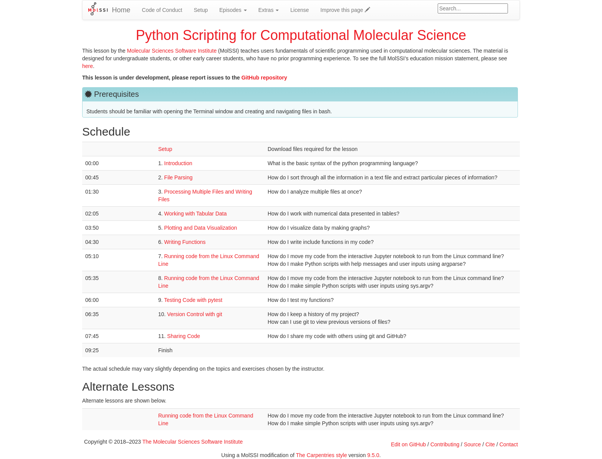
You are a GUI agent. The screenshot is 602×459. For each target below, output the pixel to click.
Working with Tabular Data (195, 213)
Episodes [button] (232, 10)
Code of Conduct (162, 10)
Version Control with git (194, 314)
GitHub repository (264, 78)
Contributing (445, 444)
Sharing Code (183, 336)
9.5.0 (373, 455)
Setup (201, 10)
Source (472, 444)
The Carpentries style (321, 455)
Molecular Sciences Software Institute (172, 51)
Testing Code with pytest (193, 300)
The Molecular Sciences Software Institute (192, 442)
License (299, 10)
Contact (508, 444)
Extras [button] (268, 10)
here (87, 66)
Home (121, 10)
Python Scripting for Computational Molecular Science (301, 35)
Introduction (178, 163)
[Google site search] (473, 8)
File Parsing (178, 177)
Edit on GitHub (408, 444)
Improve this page (345, 10)
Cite (490, 444)
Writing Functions (185, 242)
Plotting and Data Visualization (200, 228)
